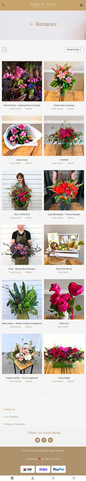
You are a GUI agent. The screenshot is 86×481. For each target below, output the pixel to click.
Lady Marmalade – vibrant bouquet (64, 214)
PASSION (64, 160)
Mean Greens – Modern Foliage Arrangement (22, 323)
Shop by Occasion (14, 424)
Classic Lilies (22, 160)
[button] (81, 5)
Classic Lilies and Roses (64, 105)
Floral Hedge (64, 378)
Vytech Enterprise (52, 459)
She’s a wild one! (22, 214)
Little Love (64, 323)
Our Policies (11, 416)
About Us (9, 409)
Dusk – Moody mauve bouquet (22, 269)
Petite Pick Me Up (64, 269)
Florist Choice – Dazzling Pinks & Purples (22, 105)
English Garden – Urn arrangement (22, 378)
